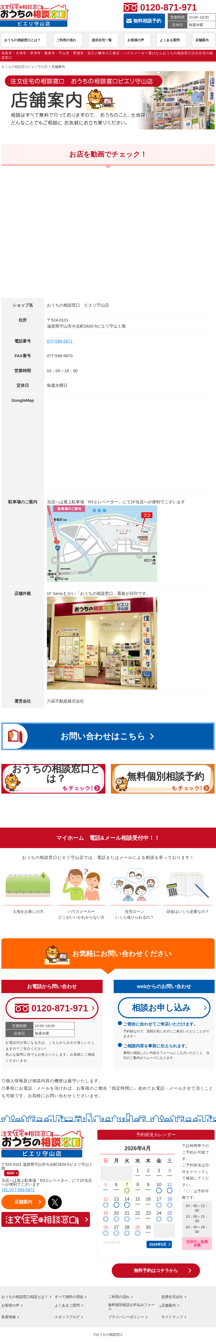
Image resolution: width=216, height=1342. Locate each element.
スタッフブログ (68, 1321)
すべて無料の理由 (70, 1297)
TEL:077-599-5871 (18, 1190)
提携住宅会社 (173, 1297)
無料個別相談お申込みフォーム (131, 1311)
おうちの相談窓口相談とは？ (22, 1299)
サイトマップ (173, 1321)
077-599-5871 (60, 341)
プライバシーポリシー (127, 1321)
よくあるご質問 (68, 1309)
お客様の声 (11, 1309)
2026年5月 (157, 1245)
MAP (10, 1174)
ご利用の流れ (119, 1297)
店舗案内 (169, 1309)
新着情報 (9, 1321)
